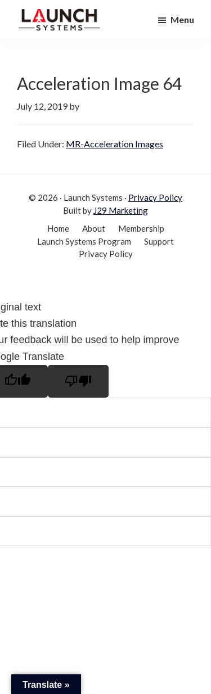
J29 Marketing (120, 210)
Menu (182, 19)
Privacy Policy (155, 197)
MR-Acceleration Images (114, 143)
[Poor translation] (78, 381)
